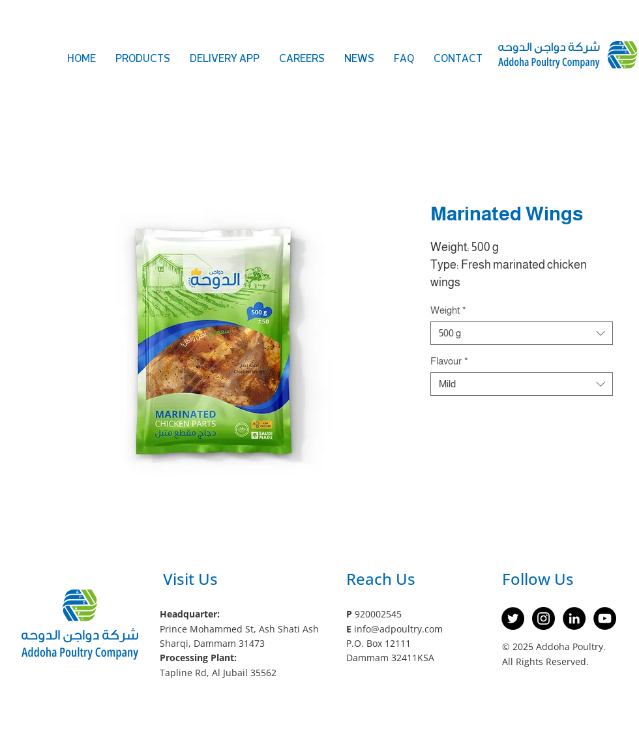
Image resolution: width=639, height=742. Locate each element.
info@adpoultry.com (398, 629)
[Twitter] (512, 618)
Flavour (449, 360)
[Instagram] (543, 618)
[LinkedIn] (574, 618)
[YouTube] (604, 618)
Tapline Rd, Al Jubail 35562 (218, 672)
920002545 (378, 614)
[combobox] (521, 333)
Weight (448, 310)
